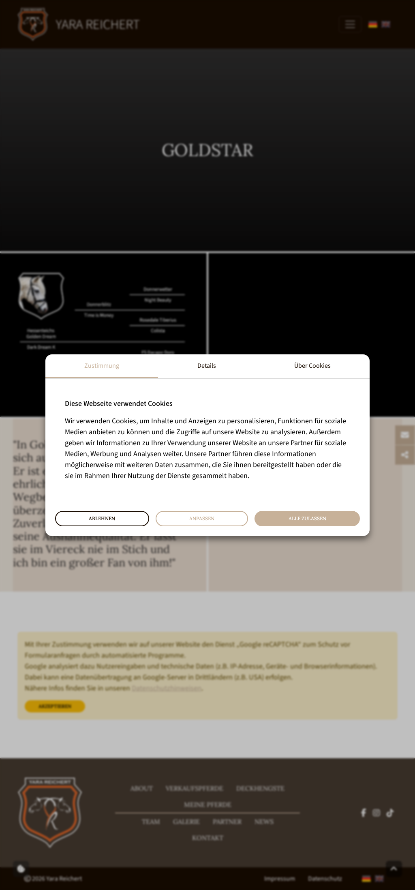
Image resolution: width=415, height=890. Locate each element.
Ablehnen (102, 518)
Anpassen (201, 518)
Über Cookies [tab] (312, 365)
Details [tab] (206, 365)
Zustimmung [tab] (101, 365)
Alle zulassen (307, 518)
